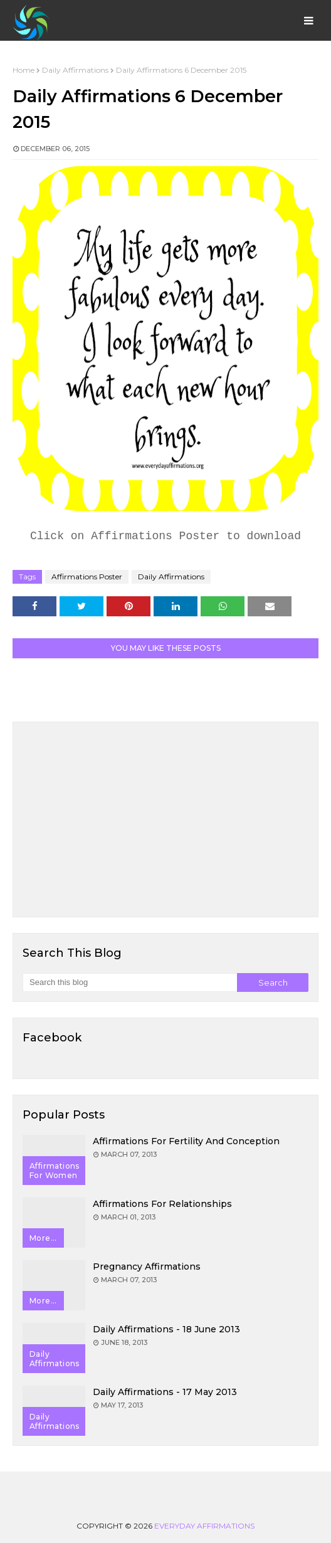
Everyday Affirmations (204, 1525)
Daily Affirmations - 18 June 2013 (166, 1329)
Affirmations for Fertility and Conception (186, 1141)
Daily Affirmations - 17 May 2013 (165, 1392)
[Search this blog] (130, 982)
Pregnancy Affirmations (147, 1266)
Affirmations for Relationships (162, 1203)
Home (23, 70)
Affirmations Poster (86, 576)
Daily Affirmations (75, 70)
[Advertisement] (165, 819)
